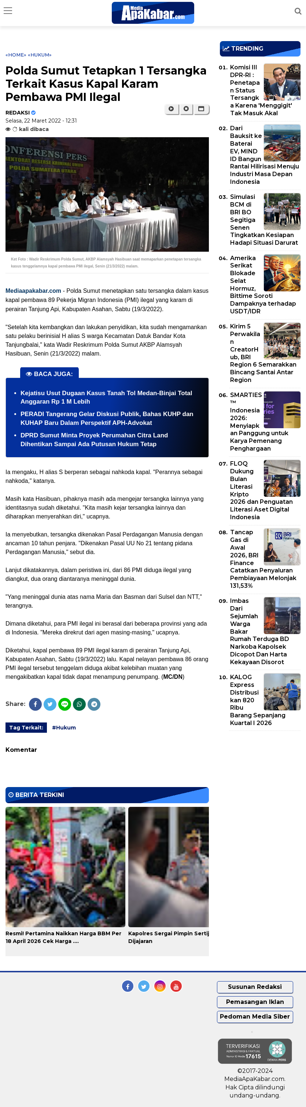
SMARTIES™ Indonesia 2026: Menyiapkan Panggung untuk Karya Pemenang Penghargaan (259, 422)
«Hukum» (40, 55)
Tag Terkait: (26, 727)
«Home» (15, 55)
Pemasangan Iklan (255, 1001)
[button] (201, 109)
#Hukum (64, 727)
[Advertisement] (263, 778)
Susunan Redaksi (255, 986)
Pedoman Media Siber (255, 1016)
